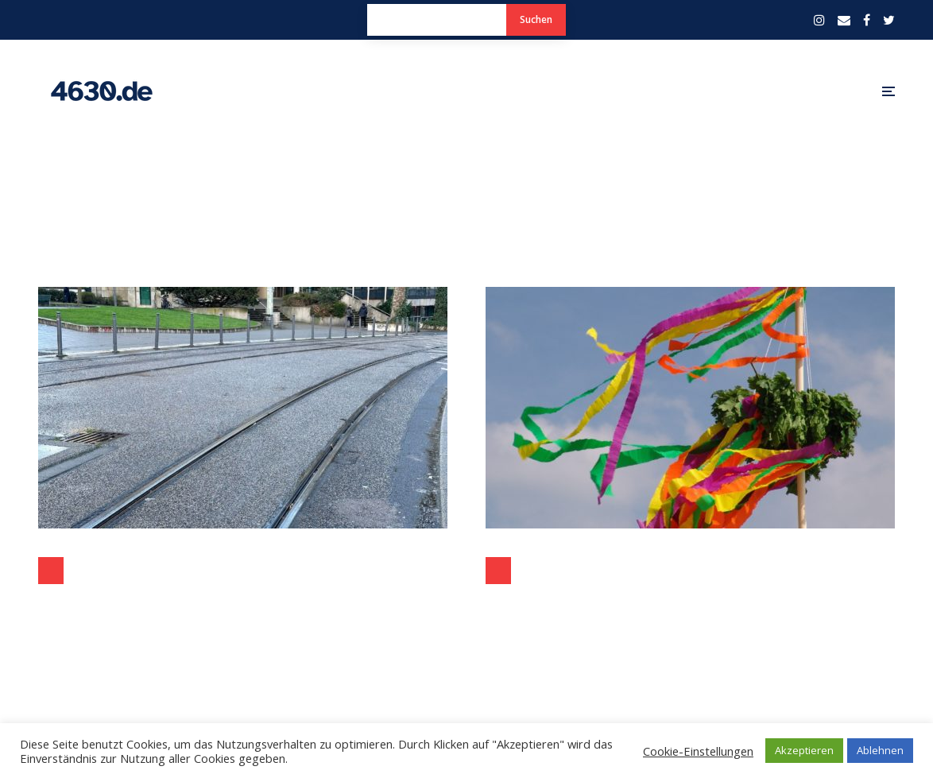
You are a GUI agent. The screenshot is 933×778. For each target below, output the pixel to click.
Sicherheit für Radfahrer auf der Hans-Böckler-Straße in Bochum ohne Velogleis (242, 609)
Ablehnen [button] (880, 750)
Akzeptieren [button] (804, 750)
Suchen (536, 19)
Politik (51, 570)
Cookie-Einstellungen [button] (698, 751)
